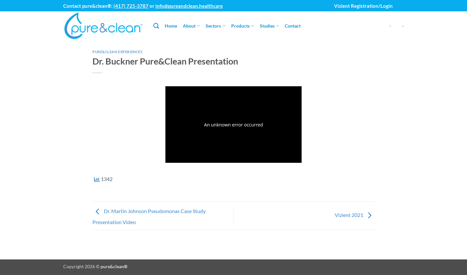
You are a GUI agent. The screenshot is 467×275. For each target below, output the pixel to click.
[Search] (156, 26)
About (191, 26)
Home (171, 26)
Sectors (215, 26)
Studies (269, 26)
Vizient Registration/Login (363, 6)
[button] (400, 3)
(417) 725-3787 (131, 6)
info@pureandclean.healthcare (189, 6)
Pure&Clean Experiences (117, 52)
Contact (293, 26)
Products (242, 26)
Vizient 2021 (355, 215)
